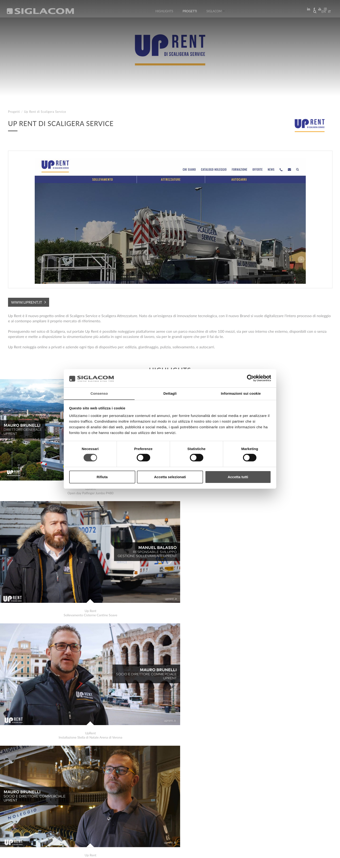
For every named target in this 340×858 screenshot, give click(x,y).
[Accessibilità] (112, 851)
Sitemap (50, 811)
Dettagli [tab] (170, 393)
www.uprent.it (26, 302)
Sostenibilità (76, 811)
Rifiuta (102, 477)
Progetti (190, 12)
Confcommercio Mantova (35, 794)
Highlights (164, 12)
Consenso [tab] (99, 393)
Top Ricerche (23, 811)
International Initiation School (39, 789)
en (322, 13)
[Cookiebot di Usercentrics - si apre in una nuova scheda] (250, 378)
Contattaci (106, 811)
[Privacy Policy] (19, 851)
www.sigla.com (319, 851)
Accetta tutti (238, 477)
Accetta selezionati (170, 477)
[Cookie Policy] (43, 851)
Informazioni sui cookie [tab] (241, 393)
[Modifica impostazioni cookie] (78, 851)
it (328, 13)
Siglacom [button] (215, 12)
